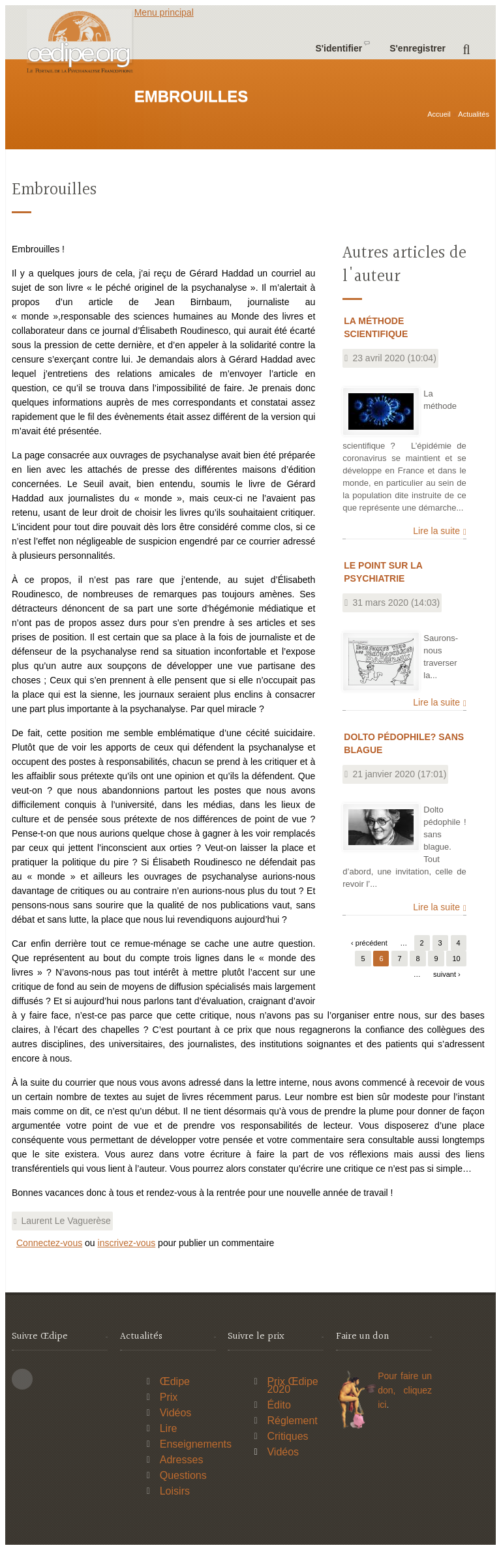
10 (456, 958)
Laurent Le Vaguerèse (66, 1220)
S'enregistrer (417, 48)
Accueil (438, 114)
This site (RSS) (22, 1379)
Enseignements (196, 1444)
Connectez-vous (49, 1243)
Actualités (473, 114)
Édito (278, 1404)
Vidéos (176, 1412)
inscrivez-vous (127, 1243)
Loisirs (175, 1491)
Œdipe (175, 1381)
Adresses (182, 1459)
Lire (168, 1428)
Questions (183, 1475)
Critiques (287, 1436)
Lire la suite (436, 531)
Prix (169, 1397)
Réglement (292, 1420)
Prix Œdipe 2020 (292, 1385)
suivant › (447, 974)
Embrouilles (54, 190)
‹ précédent (369, 943)
